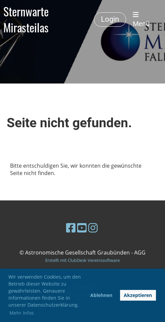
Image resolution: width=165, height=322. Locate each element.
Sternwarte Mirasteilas (26, 19)
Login (110, 19)
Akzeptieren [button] (138, 295)
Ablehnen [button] (101, 295)
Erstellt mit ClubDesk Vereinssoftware (82, 260)
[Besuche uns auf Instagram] (93, 227)
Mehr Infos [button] (21, 313)
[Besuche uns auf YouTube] (82, 227)
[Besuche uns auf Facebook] (70, 227)
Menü (141, 19)
